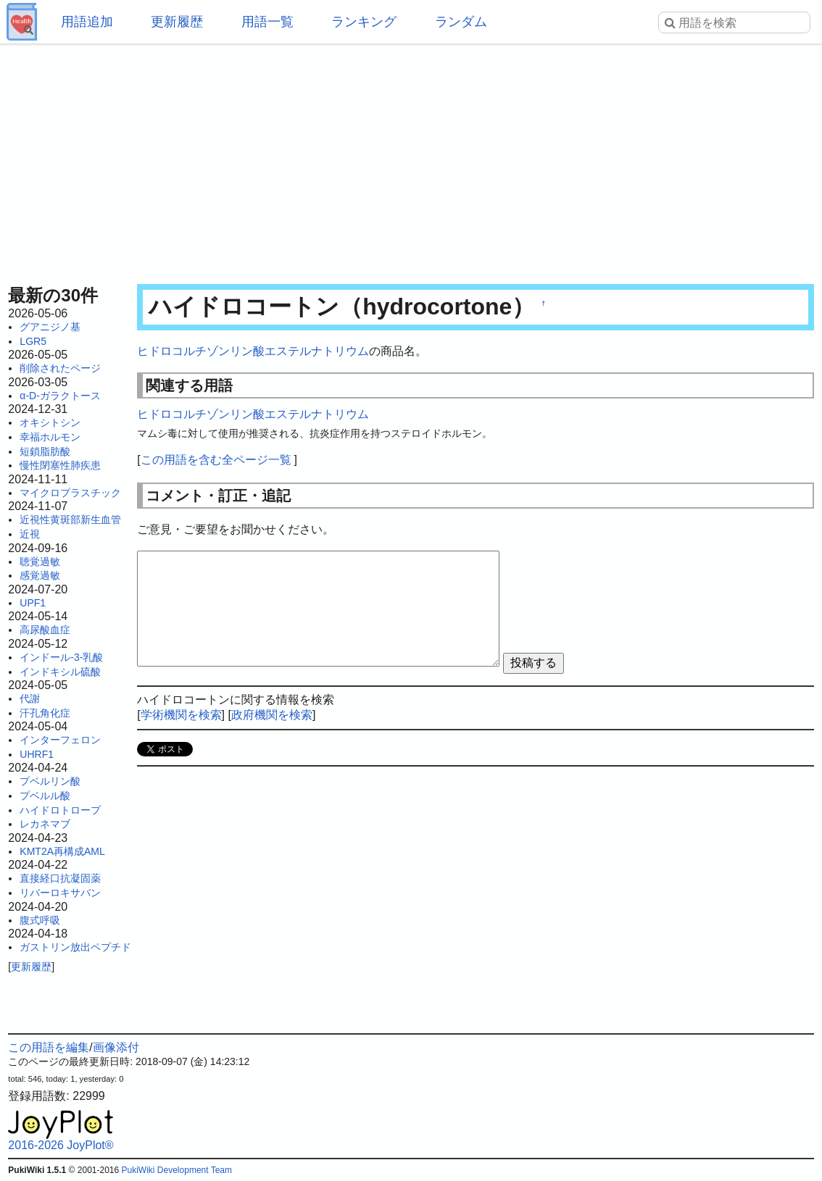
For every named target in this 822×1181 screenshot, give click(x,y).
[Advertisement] (411, 159)
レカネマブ (45, 824)
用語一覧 (267, 21)
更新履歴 (177, 21)
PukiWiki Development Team (177, 1170)
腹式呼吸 (40, 920)
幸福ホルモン (50, 437)
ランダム (461, 21)
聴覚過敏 (40, 561)
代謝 (30, 698)
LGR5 (33, 341)
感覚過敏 (40, 575)
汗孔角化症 (45, 713)
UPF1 (33, 603)
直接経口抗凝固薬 (60, 878)
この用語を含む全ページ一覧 (216, 460)
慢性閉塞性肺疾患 (60, 465)
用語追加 (87, 21)
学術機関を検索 (181, 715)
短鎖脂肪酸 (45, 451)
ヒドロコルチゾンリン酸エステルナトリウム (253, 351)
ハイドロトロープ (60, 810)
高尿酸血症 (45, 629)
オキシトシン (50, 422)
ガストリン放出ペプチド (75, 947)
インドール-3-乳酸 (61, 657)
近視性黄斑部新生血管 (70, 519)
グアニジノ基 (50, 327)
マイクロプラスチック (70, 492)
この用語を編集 (48, 1047)
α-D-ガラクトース (60, 395)
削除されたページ (60, 368)
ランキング (364, 21)
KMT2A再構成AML (62, 851)
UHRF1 (37, 754)
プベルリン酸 (50, 781)
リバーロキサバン (60, 892)
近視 (30, 534)
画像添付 (116, 1047)
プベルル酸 (45, 795)
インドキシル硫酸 (60, 671)
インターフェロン (60, 740)
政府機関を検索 (271, 715)
